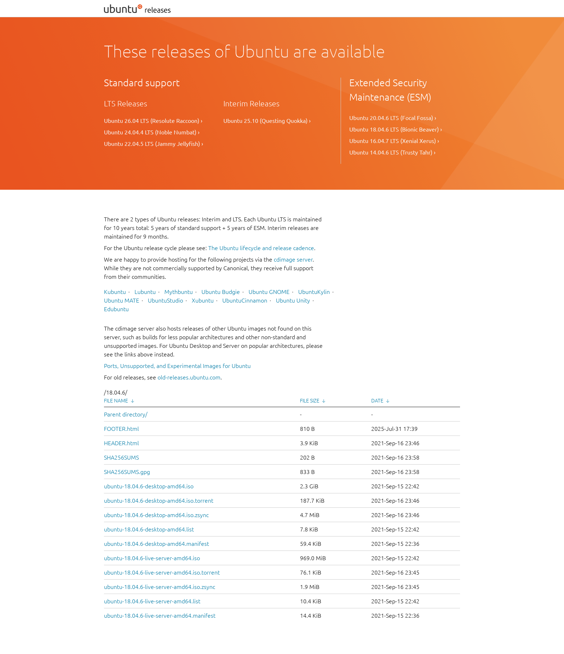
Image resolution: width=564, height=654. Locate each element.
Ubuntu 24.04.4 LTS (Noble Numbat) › (152, 132)
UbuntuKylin (314, 292)
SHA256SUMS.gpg (127, 472)
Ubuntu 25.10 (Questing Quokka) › (267, 121)
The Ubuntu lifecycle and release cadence (261, 248)
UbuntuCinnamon (244, 300)
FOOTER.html (121, 428)
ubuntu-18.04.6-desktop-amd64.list (149, 529)
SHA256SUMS (121, 457)
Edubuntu (116, 309)
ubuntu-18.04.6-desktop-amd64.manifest (156, 543)
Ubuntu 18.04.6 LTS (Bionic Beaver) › (395, 129)
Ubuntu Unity (293, 300)
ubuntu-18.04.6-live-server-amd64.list (152, 601)
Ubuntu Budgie (220, 292)
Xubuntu (203, 300)
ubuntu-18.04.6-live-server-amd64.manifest (159, 615)
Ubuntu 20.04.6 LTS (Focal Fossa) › (392, 118)
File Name (116, 401)
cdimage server (293, 259)
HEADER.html (121, 443)
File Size (309, 401)
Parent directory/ (125, 414)
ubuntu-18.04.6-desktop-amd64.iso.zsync (156, 515)
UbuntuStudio (165, 300)
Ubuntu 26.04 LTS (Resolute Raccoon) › (153, 121)
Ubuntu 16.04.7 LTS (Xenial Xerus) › (394, 141)
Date (377, 401)
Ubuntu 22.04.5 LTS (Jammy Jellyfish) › (153, 144)
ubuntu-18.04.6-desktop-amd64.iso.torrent (158, 500)
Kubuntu (115, 292)
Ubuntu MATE (121, 300)
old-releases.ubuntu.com (189, 377)
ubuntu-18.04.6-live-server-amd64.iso (152, 558)
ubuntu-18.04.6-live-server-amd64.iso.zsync (159, 587)
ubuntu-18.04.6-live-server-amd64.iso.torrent (162, 572)
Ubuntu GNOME (269, 292)
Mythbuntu (178, 292)
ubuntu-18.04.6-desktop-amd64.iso (149, 486)
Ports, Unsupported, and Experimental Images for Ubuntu (177, 366)
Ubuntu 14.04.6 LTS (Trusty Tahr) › (392, 152)
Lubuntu (145, 292)
